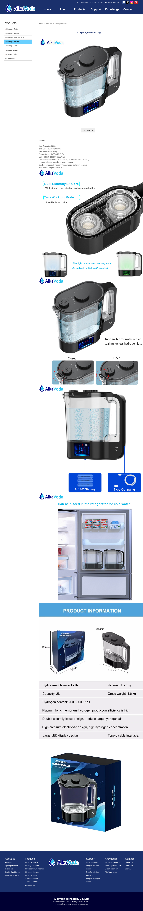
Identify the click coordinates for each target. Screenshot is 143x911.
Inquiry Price (88, 130)
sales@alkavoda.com (112, 2)
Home (47, 9)
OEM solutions (92, 862)
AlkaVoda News (111, 872)
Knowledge (112, 9)
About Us (8, 862)
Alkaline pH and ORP (113, 866)
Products (80, 9)
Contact (128, 9)
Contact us (129, 862)
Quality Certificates (12, 872)
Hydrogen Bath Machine (15, 37)
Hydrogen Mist (11, 46)
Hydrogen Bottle (12, 29)
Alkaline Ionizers (12, 50)
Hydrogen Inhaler (12, 33)
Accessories (10, 58)
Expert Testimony (111, 869)
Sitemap (128, 869)
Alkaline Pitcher (12, 54)
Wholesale (129, 866)
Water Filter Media (12, 875)
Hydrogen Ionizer (12, 42)
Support (96, 9)
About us (10, 858)
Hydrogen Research (113, 862)
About (63, 9)
